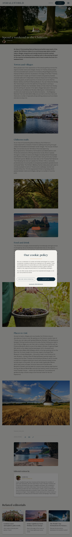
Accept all (46, 279)
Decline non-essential (26, 279)
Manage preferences (36, 284)
